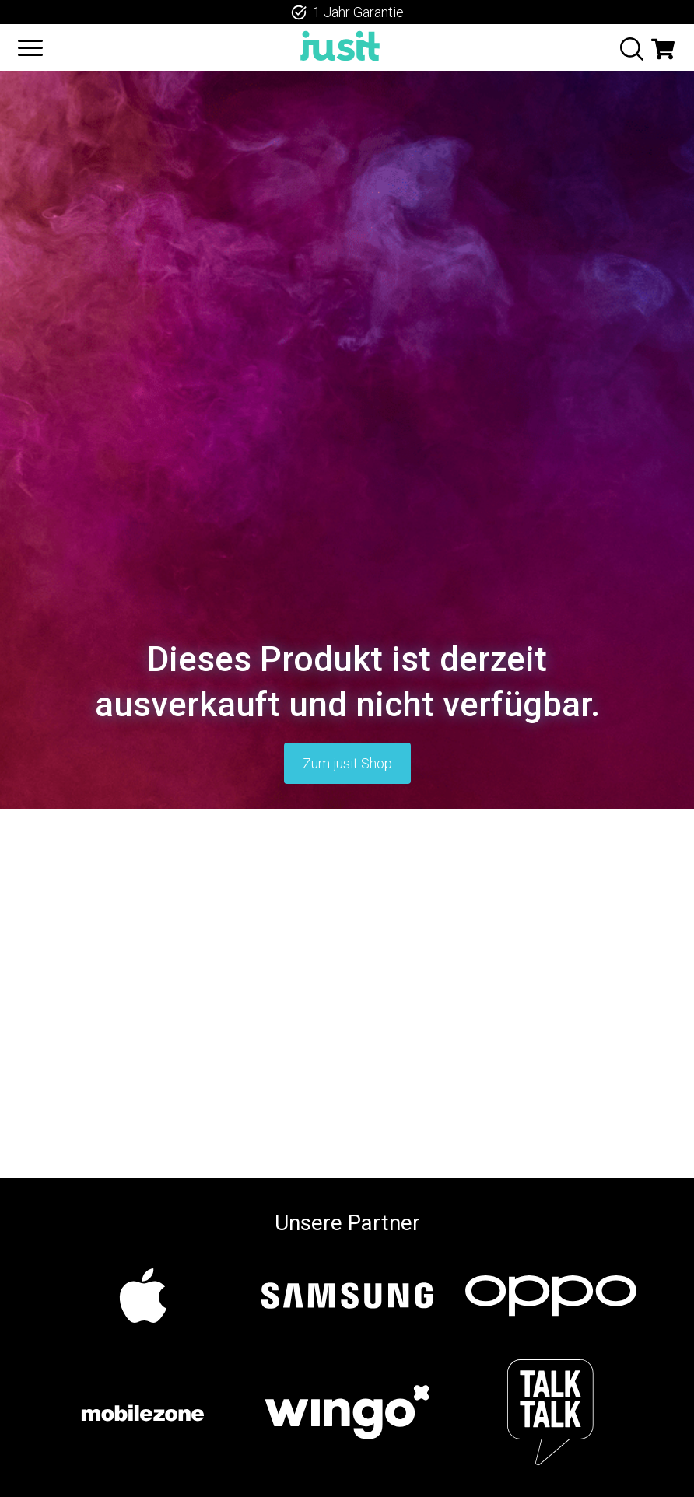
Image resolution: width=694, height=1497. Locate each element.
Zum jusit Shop (347, 763)
